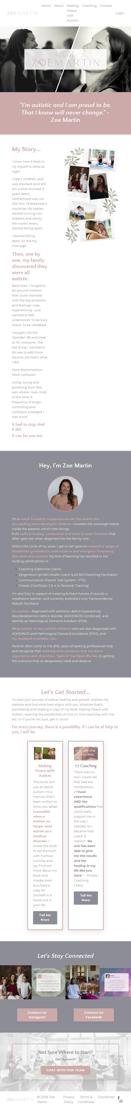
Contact (106, 6)
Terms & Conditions (86, 1099)
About (59, 6)
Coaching (89, 6)
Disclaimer (106, 1097)
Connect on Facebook (93, 1015)
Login (120, 13)
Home (46, 6)
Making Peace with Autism (73, 13)
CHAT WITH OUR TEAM (65, 1070)
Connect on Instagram (37, 1015)
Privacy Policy (68, 1099)
